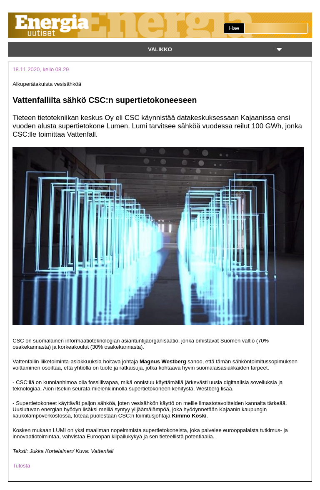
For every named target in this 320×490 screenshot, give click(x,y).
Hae (234, 28)
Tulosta (21, 465)
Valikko (160, 49)
